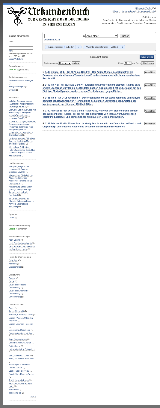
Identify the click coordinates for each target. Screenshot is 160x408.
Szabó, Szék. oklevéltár (19, 371)
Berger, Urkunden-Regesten (21, 324)
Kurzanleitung (128, 11)
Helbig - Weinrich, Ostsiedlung (22, 349)
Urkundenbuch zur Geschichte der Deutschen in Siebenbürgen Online (48, 16)
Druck (11, 281)
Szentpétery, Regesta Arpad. (21, 374)
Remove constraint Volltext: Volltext (122, 47)
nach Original (14, 240)
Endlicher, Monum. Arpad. (20, 343)
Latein (11, 218)
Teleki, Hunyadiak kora (19, 380)
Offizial (12, 90)
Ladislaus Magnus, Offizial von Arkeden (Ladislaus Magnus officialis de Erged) (22, 141)
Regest (12, 278)
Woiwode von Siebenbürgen (21, 81)
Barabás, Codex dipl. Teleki (21, 315)
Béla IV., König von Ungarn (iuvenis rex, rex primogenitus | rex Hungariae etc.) (22, 104)
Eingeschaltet (15, 267)
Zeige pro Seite (129, 63)
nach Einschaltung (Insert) (20, 243)
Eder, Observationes (18, 339)
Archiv (11, 308)
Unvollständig (15, 297)
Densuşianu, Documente (19, 330)
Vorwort (116, 11)
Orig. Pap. (13, 260)
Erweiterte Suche (52, 39)
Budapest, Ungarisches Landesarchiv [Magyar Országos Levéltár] (19, 169)
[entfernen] (23, 70)
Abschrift (12, 264)
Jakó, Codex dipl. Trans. (19, 356)
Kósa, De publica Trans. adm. (22, 359)
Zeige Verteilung (16, 59)
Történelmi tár (15, 393)
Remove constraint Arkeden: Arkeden (78, 47)
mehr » (33, 396)
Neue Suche (147, 57)
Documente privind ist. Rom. (21, 333)
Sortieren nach (51, 63)
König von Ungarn (17, 87)
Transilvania (14, 390)
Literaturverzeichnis (146, 11)
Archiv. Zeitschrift (16, 311)
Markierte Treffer (144, 8)
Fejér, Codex (14, 346)
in (84, 36)
